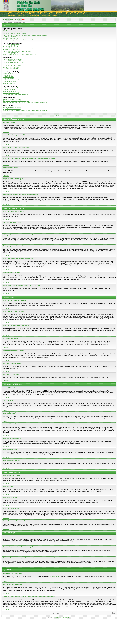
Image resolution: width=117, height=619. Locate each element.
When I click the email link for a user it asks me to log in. (20, 54)
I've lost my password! (9, 37)
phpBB (58, 616)
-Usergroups (45, 15)
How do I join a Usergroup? (11, 93)
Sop (67, 13)
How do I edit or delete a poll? (12, 65)
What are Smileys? (8, 77)
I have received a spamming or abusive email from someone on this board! (25, 102)
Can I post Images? (8, 78)
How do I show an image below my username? (17, 51)
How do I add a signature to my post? (14, 62)
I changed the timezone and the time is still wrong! (18, 48)
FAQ (23, 19)
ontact (73, 13)
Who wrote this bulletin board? (12, 107)
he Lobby (43, 13)
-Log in (54, 15)
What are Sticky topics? (10, 81)
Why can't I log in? (8, 30)
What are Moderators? (9, 89)
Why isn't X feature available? (12, 109)
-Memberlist (34, 15)
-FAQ (26, 15)
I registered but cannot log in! (11, 38)
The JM (17, 13)
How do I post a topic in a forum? (13, 59)
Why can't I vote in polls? (10, 69)
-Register (11, 15)
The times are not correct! (10, 46)
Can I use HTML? (8, 75)
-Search (20, 15)
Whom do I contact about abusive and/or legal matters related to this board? (26, 110)
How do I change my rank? (11, 53)
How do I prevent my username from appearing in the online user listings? (25, 35)
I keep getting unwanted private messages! (16, 101)
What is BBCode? (8, 73)
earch (79, 13)
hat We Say (34, 13)
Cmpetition (59, 13)
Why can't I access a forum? (11, 67)
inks (85, 13)
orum (51, 13)
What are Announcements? (11, 80)
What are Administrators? (10, 88)
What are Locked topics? (10, 83)
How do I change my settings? (12, 45)
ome (10, 13)
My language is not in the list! (11, 49)
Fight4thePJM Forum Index (11, 19)
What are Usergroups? (9, 91)
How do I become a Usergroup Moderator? (15, 94)
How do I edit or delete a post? (12, 61)
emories (24, 13)
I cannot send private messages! (12, 99)
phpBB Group (54, 576)
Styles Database (66, 617)
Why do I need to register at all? (12, 32)
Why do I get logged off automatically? (14, 33)
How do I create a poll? (10, 64)
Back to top (59, 115)
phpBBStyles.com (57, 617)
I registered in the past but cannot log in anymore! (18, 40)
